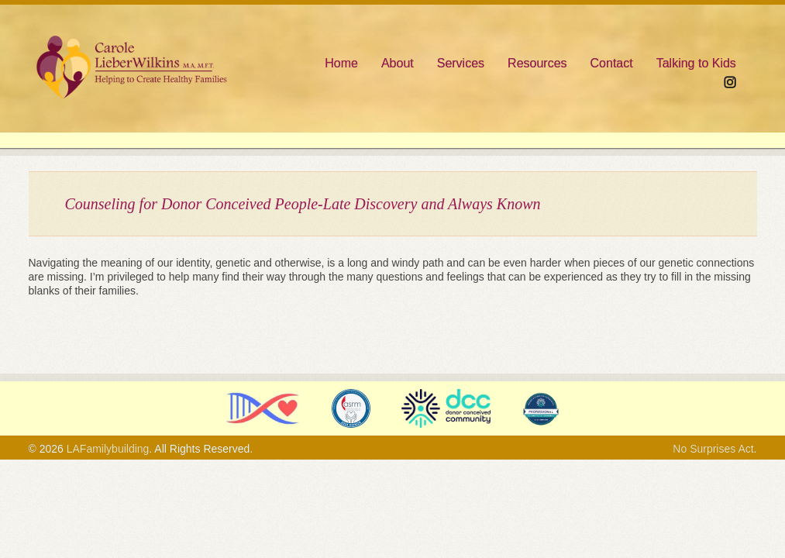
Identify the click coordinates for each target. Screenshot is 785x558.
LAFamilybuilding (108, 449)
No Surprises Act (713, 449)
